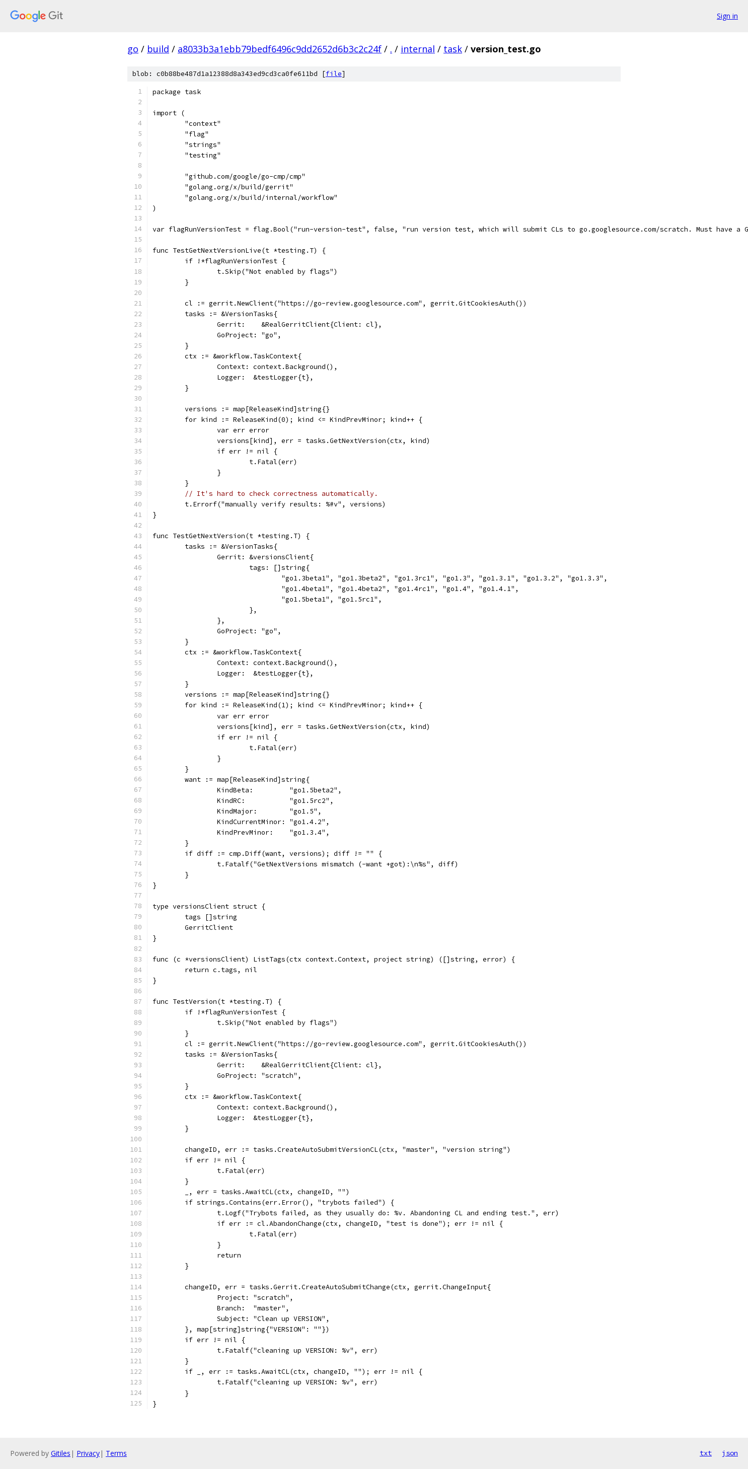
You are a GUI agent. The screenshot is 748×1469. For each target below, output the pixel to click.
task (452, 49)
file (334, 73)
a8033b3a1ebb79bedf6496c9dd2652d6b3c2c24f (280, 49)
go (132, 49)
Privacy (88, 1453)
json (730, 1452)
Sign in (727, 16)
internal (418, 49)
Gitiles (60, 1453)
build (158, 49)
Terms (116, 1453)
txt (706, 1452)
